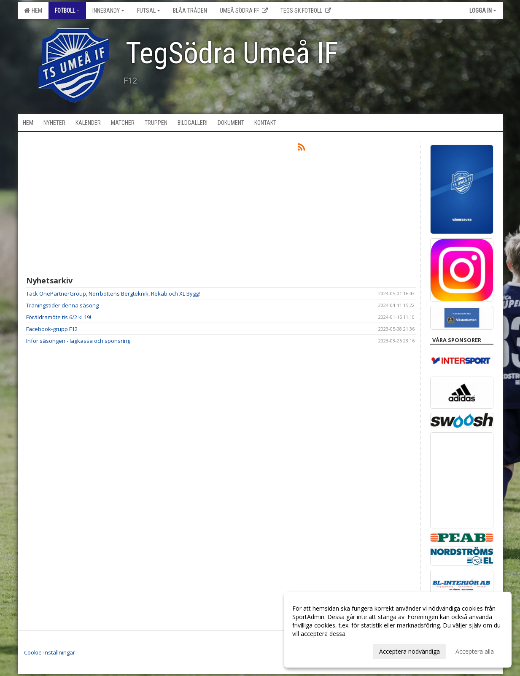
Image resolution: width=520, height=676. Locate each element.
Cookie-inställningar (49, 652)
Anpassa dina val (315, 650)
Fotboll (67, 10)
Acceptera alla (474, 651)
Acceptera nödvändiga (409, 651)
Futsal (148, 10)
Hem (33, 10)
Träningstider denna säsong (62, 305)
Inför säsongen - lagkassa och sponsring (78, 341)
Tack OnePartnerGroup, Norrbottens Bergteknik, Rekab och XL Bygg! (113, 293)
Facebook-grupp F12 (52, 329)
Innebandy (108, 10)
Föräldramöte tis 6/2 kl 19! (58, 317)
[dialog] (398, 630)
